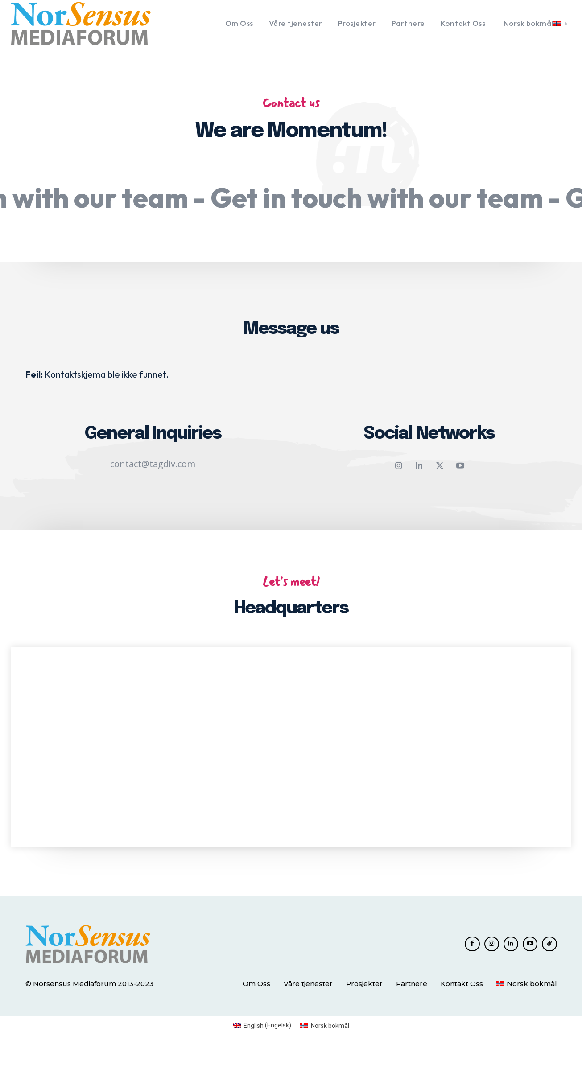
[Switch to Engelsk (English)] (262, 1062)
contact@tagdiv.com (152, 495)
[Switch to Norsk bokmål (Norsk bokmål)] (325, 1062)
